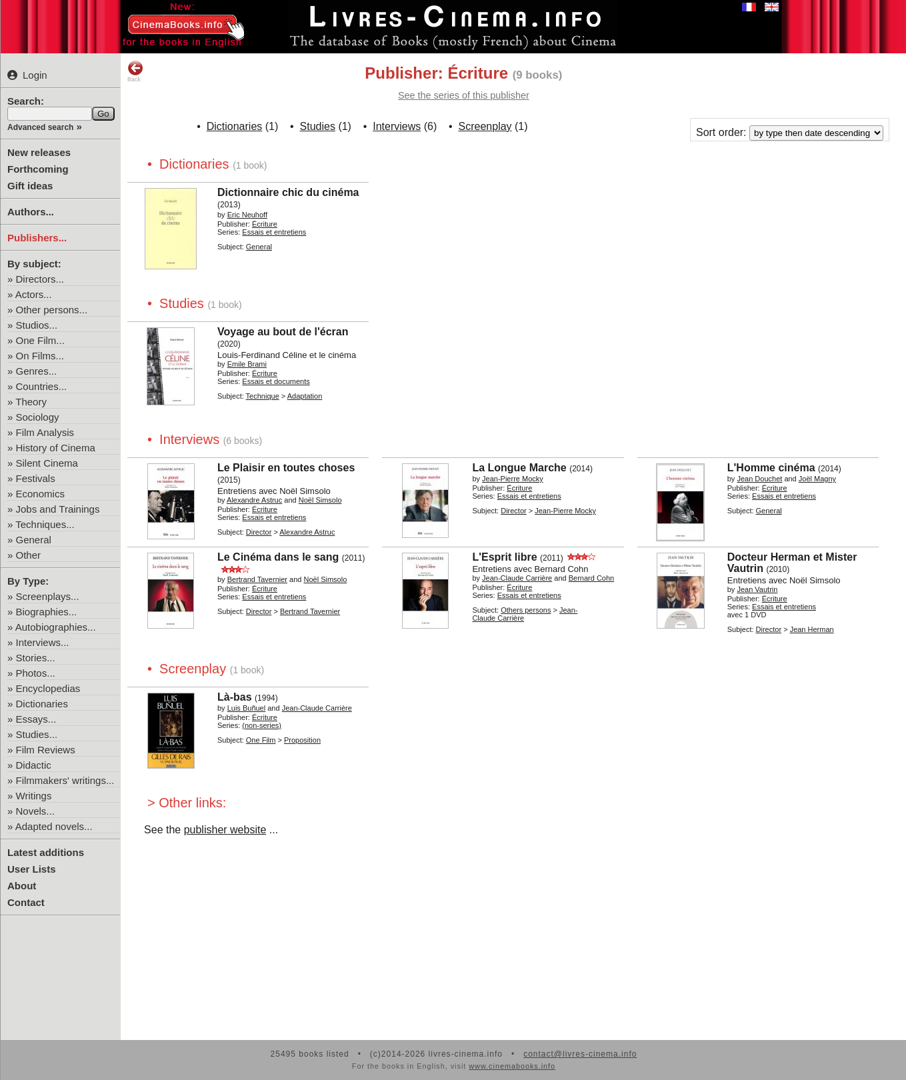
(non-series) (261, 725)
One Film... (40, 340)
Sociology (37, 417)
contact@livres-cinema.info (580, 1054)
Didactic (33, 765)
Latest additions (45, 852)
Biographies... (46, 611)
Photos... (35, 673)
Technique (262, 396)
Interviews (397, 126)
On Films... (40, 355)
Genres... (36, 371)
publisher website (225, 829)
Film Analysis (45, 432)
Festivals (35, 478)
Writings (34, 795)
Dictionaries (42, 703)
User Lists (31, 869)
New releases (39, 152)
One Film (261, 740)
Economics (40, 493)
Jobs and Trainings (58, 509)
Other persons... (52, 309)
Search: (25, 101)
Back (135, 71)
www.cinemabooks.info (512, 1066)
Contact (26, 902)
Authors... (30, 211)
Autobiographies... (55, 627)
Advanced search (40, 127)
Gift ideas (30, 185)
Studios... (37, 325)
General (33, 539)
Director (259, 532)
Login (27, 75)
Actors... (33, 294)
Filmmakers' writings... (65, 780)
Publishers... (37, 237)
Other (28, 555)
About (21, 885)
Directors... (40, 279)
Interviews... (42, 642)
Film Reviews (45, 749)
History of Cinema (55, 447)
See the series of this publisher (463, 95)
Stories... (35, 657)
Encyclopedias (48, 688)
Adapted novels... (54, 826)
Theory (31, 401)
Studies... (37, 734)
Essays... (36, 719)
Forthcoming (38, 169)
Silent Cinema (47, 463)
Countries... (41, 386)
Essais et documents (276, 381)
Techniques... (44, 524)
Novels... (35, 811)
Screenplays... (47, 596)
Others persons (526, 610)
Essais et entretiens (274, 232)
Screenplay (485, 126)
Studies (317, 126)
